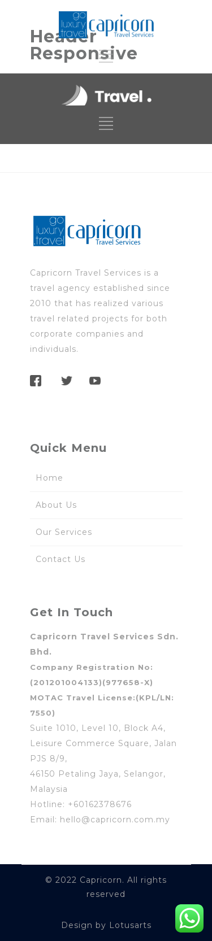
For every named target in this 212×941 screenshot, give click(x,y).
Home (49, 478)
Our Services (64, 532)
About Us (56, 505)
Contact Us (60, 559)
